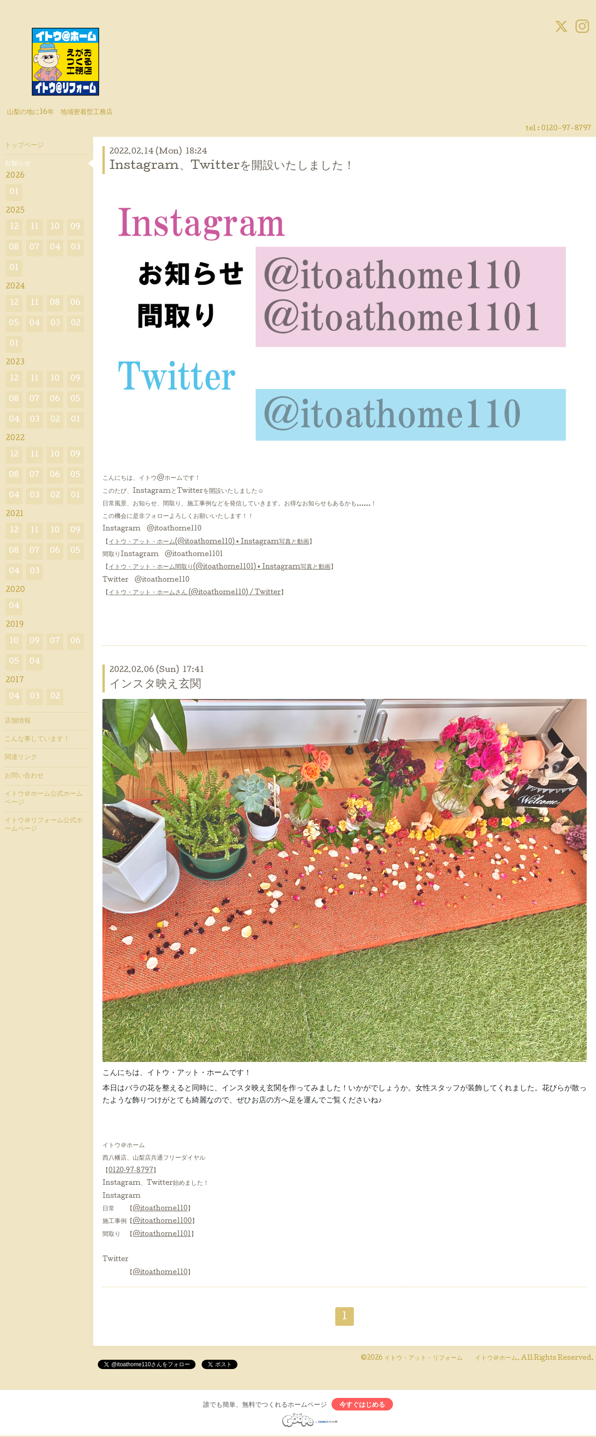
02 (76, 324)
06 (75, 303)
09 (75, 227)
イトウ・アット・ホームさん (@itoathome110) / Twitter (194, 593)
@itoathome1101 (162, 1234)
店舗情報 (18, 721)
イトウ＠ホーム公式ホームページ (44, 798)
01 (14, 192)
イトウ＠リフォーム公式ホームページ (44, 825)
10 (55, 227)
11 (34, 227)
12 (14, 227)
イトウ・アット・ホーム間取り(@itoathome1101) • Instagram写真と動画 (219, 567)
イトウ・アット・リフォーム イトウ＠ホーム (450, 1358)
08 (14, 248)
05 (14, 324)
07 (34, 248)
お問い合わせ (24, 776)
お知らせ (18, 164)
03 (76, 248)
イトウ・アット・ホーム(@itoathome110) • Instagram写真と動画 (208, 542)
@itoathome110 (160, 1209)
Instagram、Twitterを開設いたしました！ (232, 166)
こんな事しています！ (37, 739)
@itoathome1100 (162, 1221)
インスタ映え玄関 (155, 684)
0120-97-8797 (566, 129)
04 (55, 248)
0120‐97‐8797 (130, 1171)
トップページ (24, 145)
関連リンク (21, 757)
